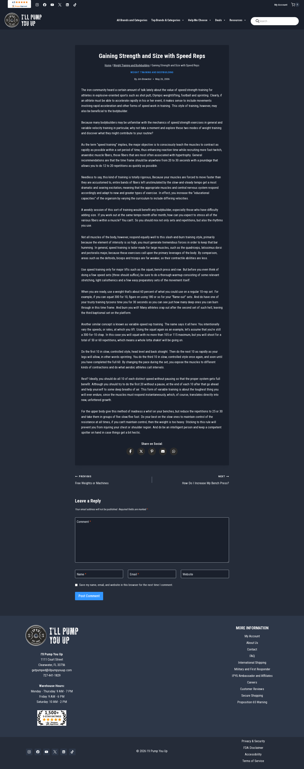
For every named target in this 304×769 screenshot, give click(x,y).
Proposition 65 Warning (252, 702)
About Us (252, 643)
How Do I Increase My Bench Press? (192, 479)
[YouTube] (52, 4)
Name (81, 574)
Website (188, 574)
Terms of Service (253, 761)
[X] (59, 4)
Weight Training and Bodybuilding (152, 72)
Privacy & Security (253, 741)
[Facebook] (44, 4)
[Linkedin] (67, 4)
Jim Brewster (144, 79)
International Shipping (252, 662)
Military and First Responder (252, 669)
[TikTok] (75, 4)
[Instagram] (37, 4)
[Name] (99, 574)
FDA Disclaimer (253, 748)
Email (134, 574)
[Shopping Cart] (295, 5)
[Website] (205, 574)
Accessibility (253, 754)
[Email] (152, 574)
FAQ (252, 656)
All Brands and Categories (132, 20)
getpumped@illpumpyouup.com (52, 670)
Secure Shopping (252, 695)
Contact (252, 649)
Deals (220, 20)
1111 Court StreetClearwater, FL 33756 (51, 659)
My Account (280, 4)
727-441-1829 (51, 675)
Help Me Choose (199, 20)
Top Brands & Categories (167, 20)
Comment (84, 522)
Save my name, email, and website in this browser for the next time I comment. (126, 585)
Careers (252, 682)
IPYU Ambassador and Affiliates (252, 676)
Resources (238, 20)
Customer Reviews (252, 689)
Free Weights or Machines (112, 479)
